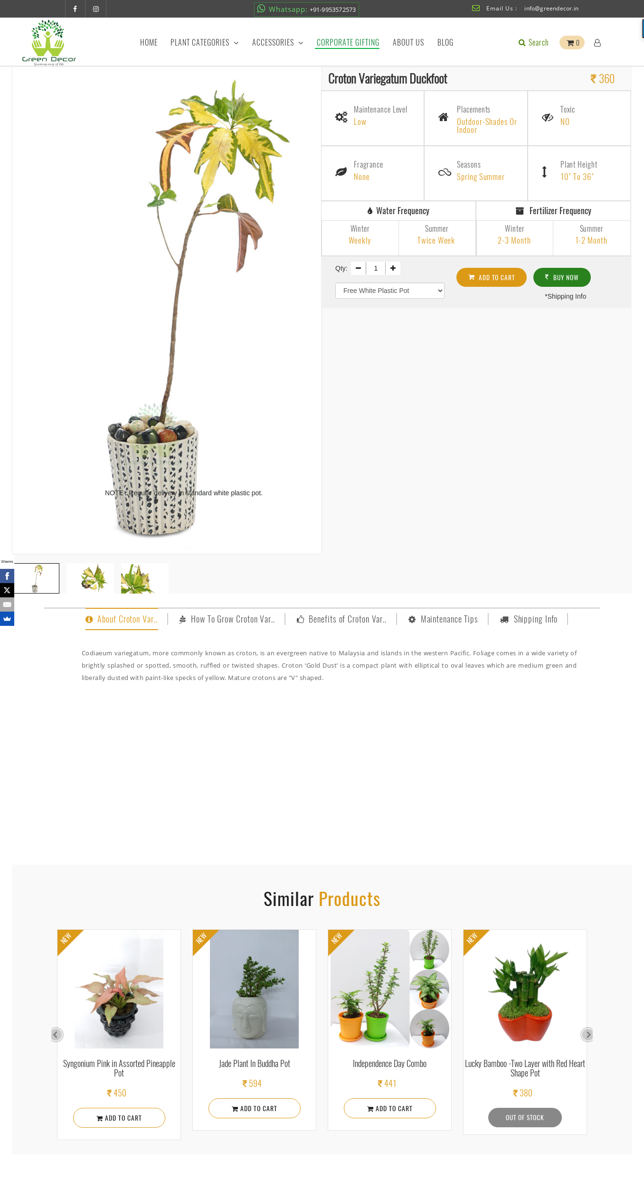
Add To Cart (119, 1118)
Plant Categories (204, 42)
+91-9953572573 (306, 9)
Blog (445, 42)
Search (533, 42)
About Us (408, 42)
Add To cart (493, 275)
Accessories (277, 42)
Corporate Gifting (348, 42)
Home (149, 42)
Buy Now (567, 275)
